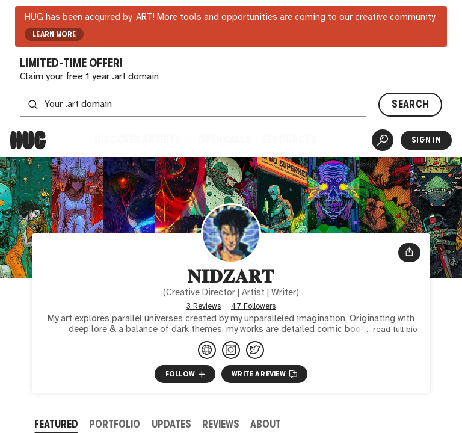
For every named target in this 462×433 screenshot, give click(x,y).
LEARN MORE (54, 34)
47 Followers (253, 306)
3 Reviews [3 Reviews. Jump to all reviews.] (203, 306)
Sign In (426, 139)
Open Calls (224, 140)
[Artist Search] (382, 140)
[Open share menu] (409, 252)
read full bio (395, 329)
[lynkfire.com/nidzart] (207, 350)
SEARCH (410, 104)
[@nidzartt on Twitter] (255, 350)
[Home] (28, 140)
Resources (293, 140)
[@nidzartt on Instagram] (231, 350)
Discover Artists (141, 140)
